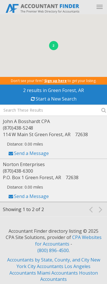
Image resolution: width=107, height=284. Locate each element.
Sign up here (55, 80)
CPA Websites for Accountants (68, 240)
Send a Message (31, 153)
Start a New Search (56, 99)
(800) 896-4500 (53, 250)
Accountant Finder (42, 7)
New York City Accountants (58, 263)
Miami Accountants (57, 273)
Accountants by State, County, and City (48, 260)
